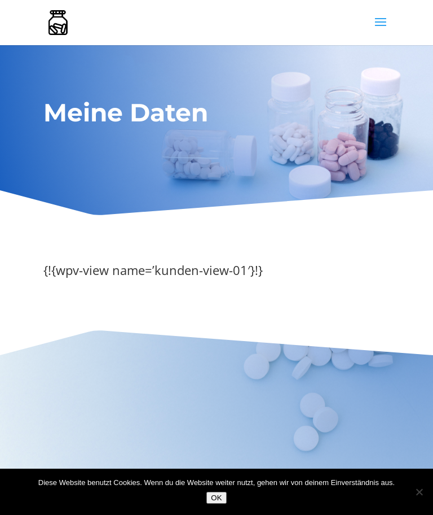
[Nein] (419, 491)
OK (216, 498)
